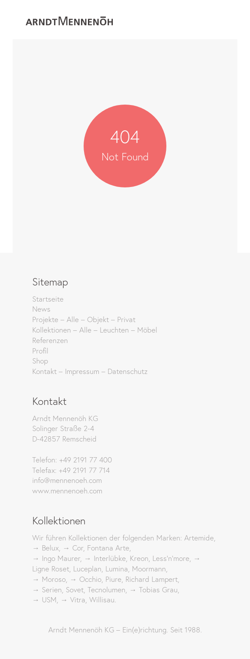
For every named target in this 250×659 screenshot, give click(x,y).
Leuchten (114, 329)
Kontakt (44, 371)
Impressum (82, 371)
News (41, 308)
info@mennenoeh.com (67, 480)
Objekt (98, 319)
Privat (126, 319)
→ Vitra (73, 599)
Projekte (45, 319)
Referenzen (50, 340)
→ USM (44, 599)
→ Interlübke (105, 558)
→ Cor (73, 547)
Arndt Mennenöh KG (81, 629)
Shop (40, 360)
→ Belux (45, 547)
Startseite (48, 298)
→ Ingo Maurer (56, 558)
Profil (40, 350)
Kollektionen (51, 329)
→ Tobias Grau (153, 589)
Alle (73, 319)
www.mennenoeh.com (67, 490)
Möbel (147, 329)
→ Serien (47, 589)
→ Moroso (49, 579)
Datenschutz (128, 371)
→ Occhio (85, 579)
